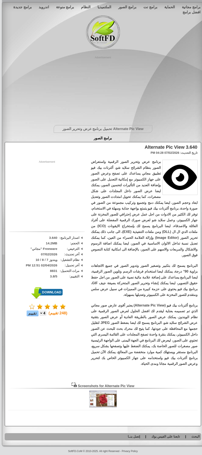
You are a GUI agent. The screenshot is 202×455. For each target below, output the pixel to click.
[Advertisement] (101, 89)
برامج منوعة (63, 7)
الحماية (167, 7)
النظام (84, 7)
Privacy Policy (128, 451)
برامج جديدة (20, 7)
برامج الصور (125, 7)
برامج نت (148, 7)
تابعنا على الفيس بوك (164, 436)
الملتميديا (102, 7)
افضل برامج (190, 12)
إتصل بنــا (132, 436)
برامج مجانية (189, 7)
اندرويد (42, 7)
